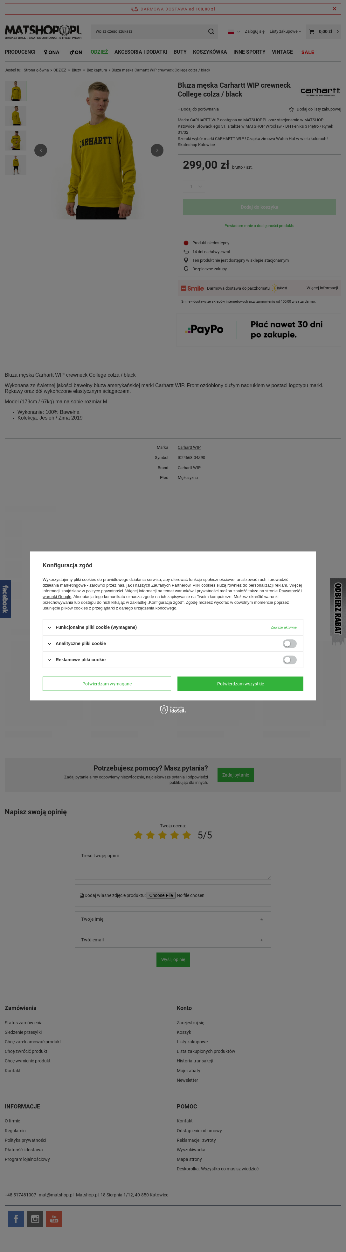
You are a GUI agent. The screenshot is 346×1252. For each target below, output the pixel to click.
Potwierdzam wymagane (107, 683)
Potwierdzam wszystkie (240, 683)
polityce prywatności (104, 591)
